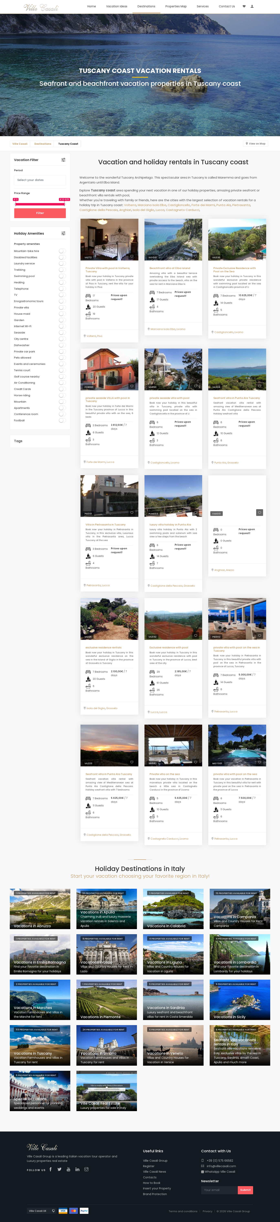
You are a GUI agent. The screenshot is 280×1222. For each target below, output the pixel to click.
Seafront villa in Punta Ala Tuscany (236, 398)
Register (148, 1166)
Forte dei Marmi (203, 205)
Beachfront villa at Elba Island (170, 268)
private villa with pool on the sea (235, 774)
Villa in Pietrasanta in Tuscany (106, 525)
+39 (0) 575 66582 (217, 1161)
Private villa (21, 307)
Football (19, 420)
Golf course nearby (27, 377)
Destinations (146, 6)
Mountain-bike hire (26, 251)
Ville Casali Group (155, 1161)
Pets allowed (22, 358)
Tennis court (22, 370)
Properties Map (176, 6)
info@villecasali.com (218, 1166)
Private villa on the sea (165, 774)
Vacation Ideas (116, 6)
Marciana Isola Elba (152, 205)
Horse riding (22, 395)
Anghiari (125, 210)
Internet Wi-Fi (22, 326)
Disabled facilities (25, 257)
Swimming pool (24, 276)
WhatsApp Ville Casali (218, 1172)
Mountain (20, 402)
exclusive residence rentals (103, 647)
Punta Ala (223, 205)
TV (15, 295)
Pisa (99, 336)
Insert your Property (157, 1188)
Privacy (207, 1211)
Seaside (19, 332)
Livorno (180, 329)
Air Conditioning (24, 383)
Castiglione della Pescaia (98, 210)
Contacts (150, 1177)
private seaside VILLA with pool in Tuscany (108, 399)
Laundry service (24, 263)
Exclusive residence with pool (169, 647)
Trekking (19, 270)
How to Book (151, 1183)
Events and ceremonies (29, 364)
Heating (19, 282)
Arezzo (230, 570)
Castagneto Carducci (182, 210)
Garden (19, 320)
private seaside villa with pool (170, 398)
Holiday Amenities (29, 233)
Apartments (22, 408)
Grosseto (232, 462)
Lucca (160, 210)
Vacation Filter (26, 160)
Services (203, 6)
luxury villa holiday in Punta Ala (170, 525)
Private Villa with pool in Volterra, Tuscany (108, 269)
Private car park (24, 351)
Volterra (130, 205)
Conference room (26, 414)
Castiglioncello (179, 205)
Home (91, 6)
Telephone (21, 289)
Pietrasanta (241, 205)
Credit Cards (22, 389)
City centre (21, 339)
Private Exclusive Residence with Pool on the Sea (234, 269)
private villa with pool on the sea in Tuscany (236, 649)
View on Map (257, 143)
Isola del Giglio (143, 210)
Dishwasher (22, 345)
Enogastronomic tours (28, 301)
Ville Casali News (154, 1172)
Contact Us (227, 6)
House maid (22, 314)
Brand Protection (155, 1194)
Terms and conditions (183, 1211)
